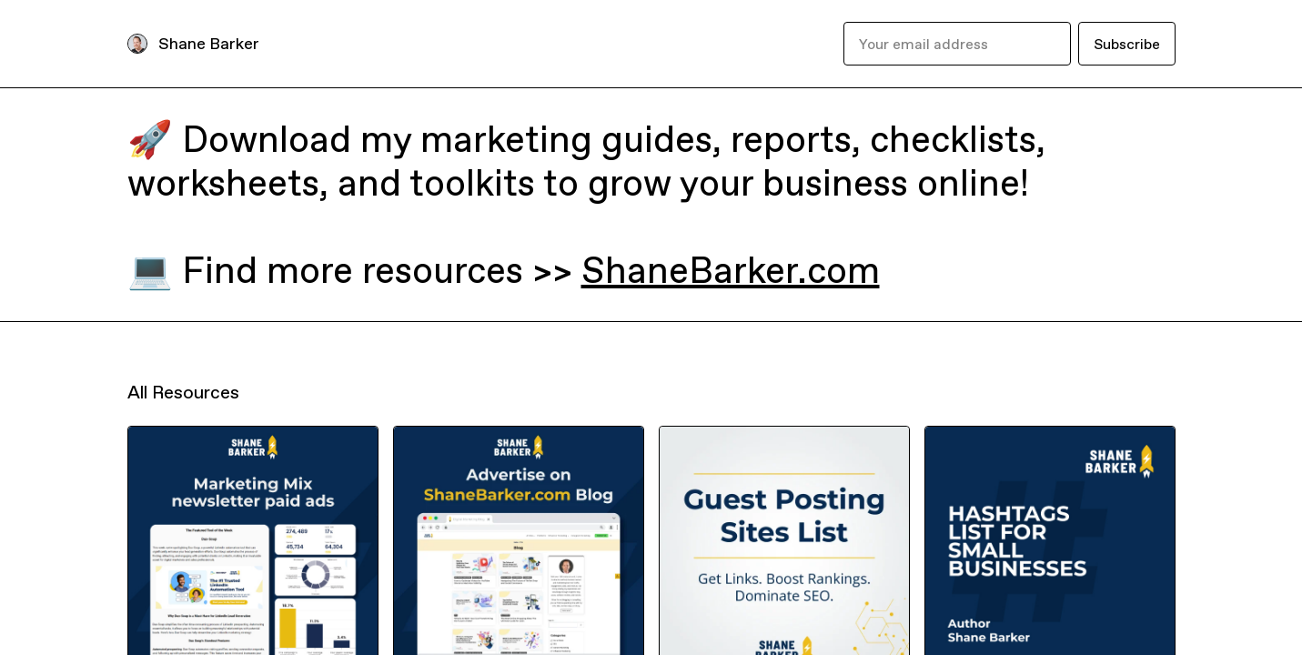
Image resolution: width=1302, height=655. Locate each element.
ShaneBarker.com (730, 270)
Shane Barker (208, 43)
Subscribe (1127, 44)
